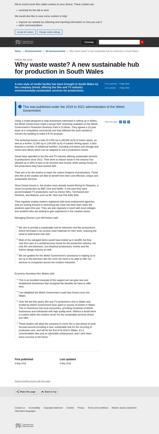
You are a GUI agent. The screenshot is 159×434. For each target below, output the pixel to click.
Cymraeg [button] (88, 42)
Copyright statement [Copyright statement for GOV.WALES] (53, 408)
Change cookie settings (49, 32)
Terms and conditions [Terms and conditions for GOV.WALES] (98, 408)
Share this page (27, 392)
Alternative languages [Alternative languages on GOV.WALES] (25, 411)
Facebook (124, 122)
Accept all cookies (25, 32)
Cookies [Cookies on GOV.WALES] (70, 408)
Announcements (33, 51)
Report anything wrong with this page (32, 381)
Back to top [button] (51, 392)
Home (18, 51)
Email (128, 122)
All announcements (56, 51)
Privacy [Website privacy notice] (80, 408)
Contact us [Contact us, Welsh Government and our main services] (20, 408)
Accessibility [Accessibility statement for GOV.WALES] (34, 408)
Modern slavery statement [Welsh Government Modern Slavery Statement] (124, 408)
